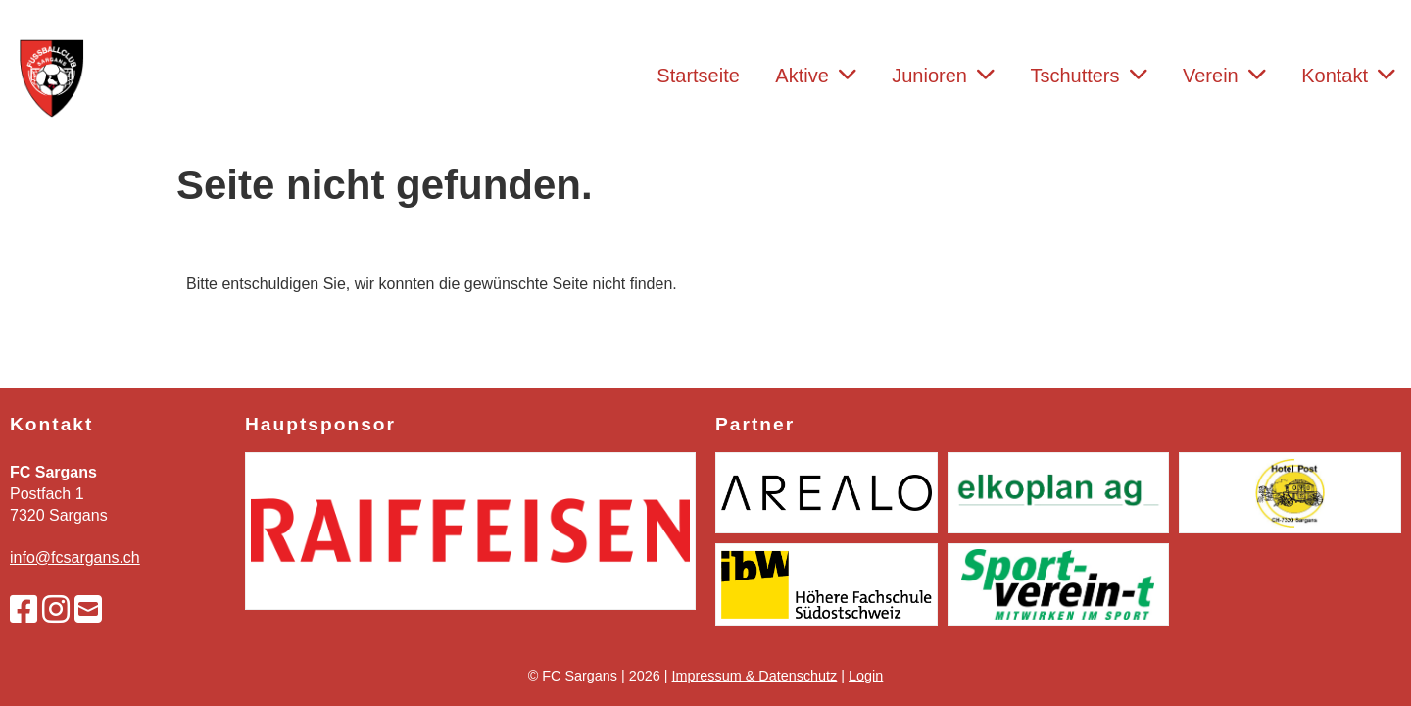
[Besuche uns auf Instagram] (56, 610)
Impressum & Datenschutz (755, 675)
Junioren (943, 75)
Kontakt (1348, 75)
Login (866, 675)
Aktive (815, 75)
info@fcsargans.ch (75, 557)
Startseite (698, 75)
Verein (1224, 75)
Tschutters (1088, 75)
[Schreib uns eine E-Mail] (88, 610)
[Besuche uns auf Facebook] (23, 610)
